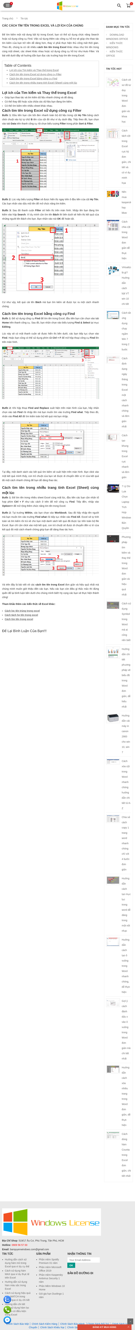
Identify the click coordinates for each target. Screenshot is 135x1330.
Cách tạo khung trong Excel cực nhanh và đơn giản (125, 456)
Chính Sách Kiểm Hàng (44, 1323)
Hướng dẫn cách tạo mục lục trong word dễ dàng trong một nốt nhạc (126, 904)
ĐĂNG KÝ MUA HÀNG (104, 1327)
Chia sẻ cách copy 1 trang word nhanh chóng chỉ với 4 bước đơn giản (126, 843)
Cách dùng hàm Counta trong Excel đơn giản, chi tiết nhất (126, 1155)
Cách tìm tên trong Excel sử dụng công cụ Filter (35, 74)
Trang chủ (7, 18)
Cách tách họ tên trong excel (21, 615)
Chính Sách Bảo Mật (17, 1323)
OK (71, 1265)
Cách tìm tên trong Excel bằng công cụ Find (33, 78)
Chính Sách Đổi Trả (98, 1323)
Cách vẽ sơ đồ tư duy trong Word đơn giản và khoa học (126, 100)
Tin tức (24, 18)
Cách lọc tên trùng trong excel (22, 610)
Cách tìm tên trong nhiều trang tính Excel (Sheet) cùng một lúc (43, 82)
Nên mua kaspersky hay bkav (127, 202)
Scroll (130, 1321)
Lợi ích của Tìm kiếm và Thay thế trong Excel (34, 70)
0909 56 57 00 (19, 1245)
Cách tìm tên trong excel (19, 619)
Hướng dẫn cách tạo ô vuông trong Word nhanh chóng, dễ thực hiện (126, 965)
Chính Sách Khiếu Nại (52, 1327)
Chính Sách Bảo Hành (72, 1323)
